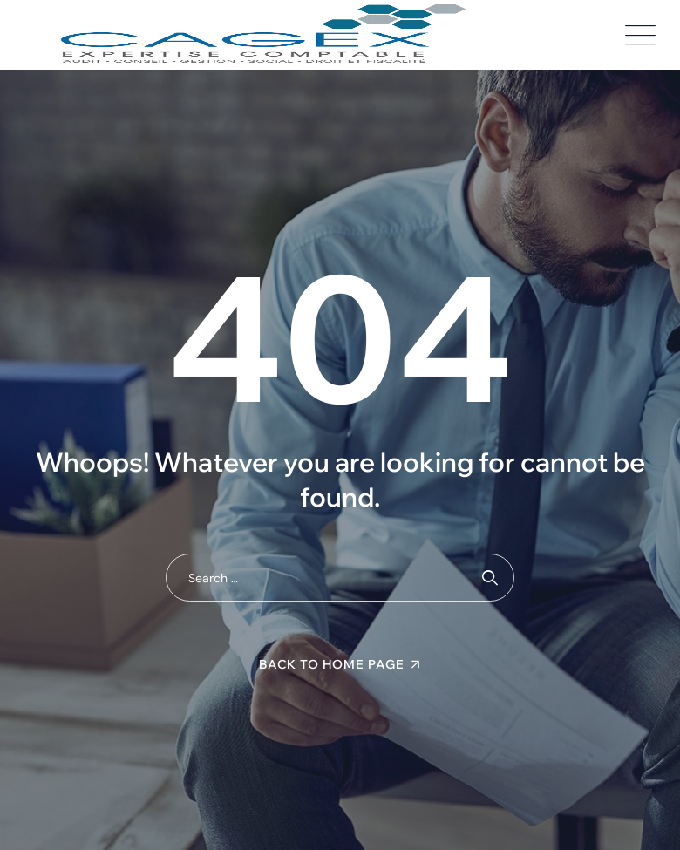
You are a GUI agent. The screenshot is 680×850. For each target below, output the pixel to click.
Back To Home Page (332, 664)
